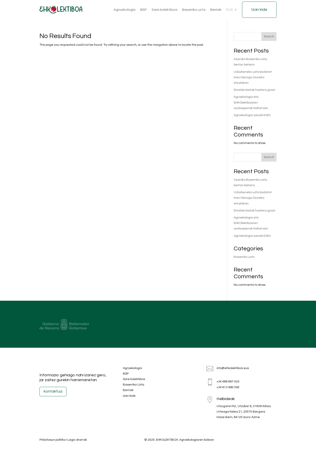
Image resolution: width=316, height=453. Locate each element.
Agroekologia (124, 9)
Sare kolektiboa (164, 9)
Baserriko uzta (193, 9)
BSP (143, 9)
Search (269, 36)
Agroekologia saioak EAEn (252, 115)
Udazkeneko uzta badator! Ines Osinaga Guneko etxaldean (253, 77)
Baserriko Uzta (133, 384)
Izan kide (259, 9)
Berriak (215, 9)
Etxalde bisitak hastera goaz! (254, 89)
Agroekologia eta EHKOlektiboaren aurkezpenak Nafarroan (251, 102)
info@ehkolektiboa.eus (233, 368)
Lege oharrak (77, 439)
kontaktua (53, 391)
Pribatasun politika (53, 439)
